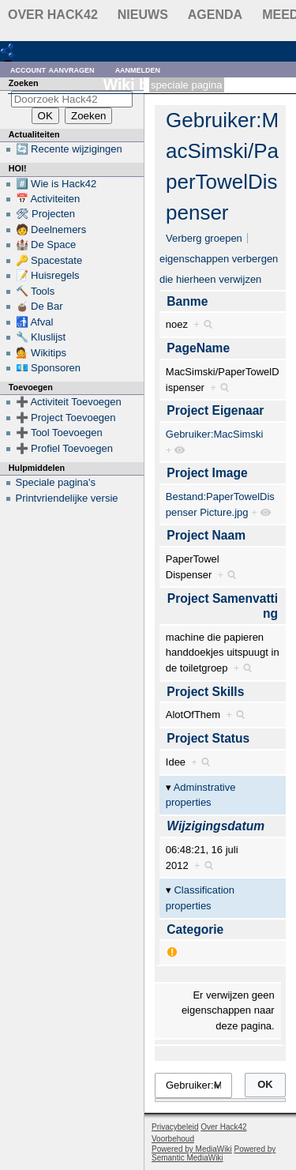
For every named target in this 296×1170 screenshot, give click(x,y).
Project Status (208, 738)
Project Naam (206, 535)
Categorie (195, 929)
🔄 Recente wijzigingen (69, 149)
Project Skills (205, 691)
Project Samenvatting (222, 606)
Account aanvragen (52, 69)
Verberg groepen (204, 238)
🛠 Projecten (46, 214)
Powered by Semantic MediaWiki (213, 1153)
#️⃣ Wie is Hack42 (56, 184)
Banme (187, 301)
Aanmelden (138, 69)
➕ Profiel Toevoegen (64, 448)
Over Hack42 (53, 14)
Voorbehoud (173, 1138)
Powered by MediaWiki (192, 1149)
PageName (198, 348)
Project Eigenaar (215, 410)
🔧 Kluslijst (41, 337)
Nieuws (143, 14)
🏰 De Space (46, 244)
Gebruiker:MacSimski (215, 434)
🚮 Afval (35, 322)
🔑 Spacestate (49, 260)
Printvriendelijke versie (67, 498)
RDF (32, 50)
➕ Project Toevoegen (66, 417)
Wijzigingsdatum (215, 826)
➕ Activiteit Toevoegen (69, 402)
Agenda (215, 14)
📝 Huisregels (48, 275)
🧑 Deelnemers (51, 229)
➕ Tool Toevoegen (59, 432)
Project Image (207, 473)
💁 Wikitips (41, 353)
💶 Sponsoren (48, 368)
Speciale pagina (186, 85)
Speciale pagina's (56, 482)
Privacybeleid (175, 1127)
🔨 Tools (35, 291)
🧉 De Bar (39, 306)
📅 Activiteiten (48, 199)
